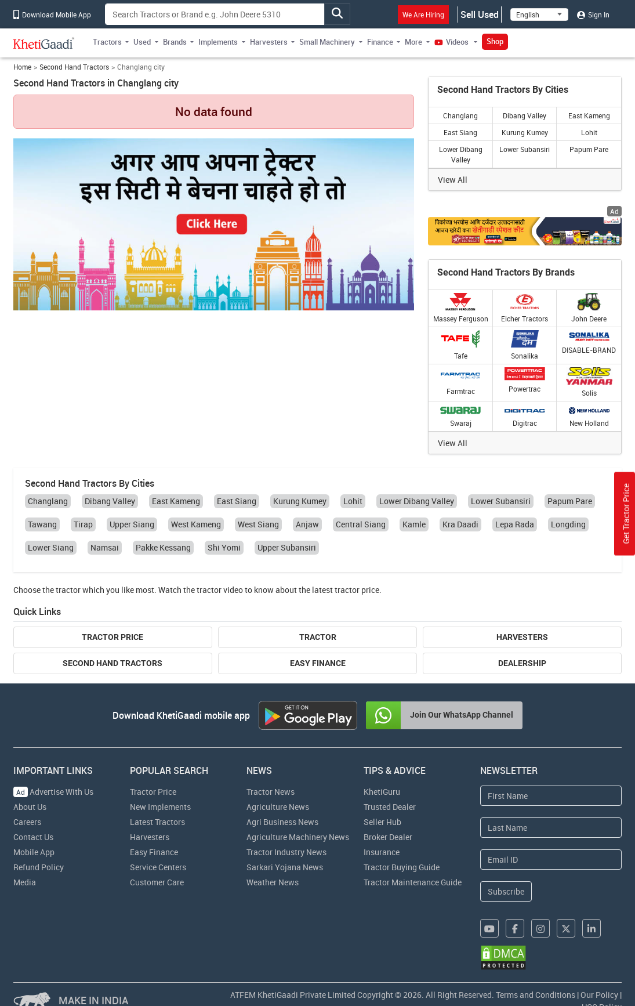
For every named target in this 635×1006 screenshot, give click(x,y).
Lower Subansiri (524, 149)
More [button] (413, 42)
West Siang (258, 524)
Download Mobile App (52, 14)
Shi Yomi (224, 547)
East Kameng (589, 115)
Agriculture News (277, 806)
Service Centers (158, 867)
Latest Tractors (157, 821)
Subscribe (506, 891)
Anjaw (307, 524)
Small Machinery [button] (327, 42)
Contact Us (33, 836)
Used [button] (142, 42)
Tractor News (270, 791)
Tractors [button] (107, 42)
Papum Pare (588, 149)
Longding (568, 524)
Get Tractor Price (626, 514)
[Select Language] (539, 14)
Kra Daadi (460, 524)
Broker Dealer (388, 836)
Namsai (104, 547)
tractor (68, 589)
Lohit (589, 132)
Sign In (593, 14)
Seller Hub (382, 821)
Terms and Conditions (535, 994)
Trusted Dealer (390, 806)
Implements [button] (218, 42)
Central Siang (361, 524)
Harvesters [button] (269, 42)
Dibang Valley (524, 115)
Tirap (83, 524)
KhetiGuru (382, 791)
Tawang (42, 524)
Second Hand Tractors (74, 67)
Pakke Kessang (163, 547)
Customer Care (157, 882)
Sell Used (480, 14)
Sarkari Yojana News (284, 867)
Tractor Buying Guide (402, 867)
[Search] (215, 14)
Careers (27, 821)
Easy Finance (318, 663)
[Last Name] (551, 827)
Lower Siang (51, 547)
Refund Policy (38, 867)
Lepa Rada (514, 524)
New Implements (160, 806)
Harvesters (522, 637)
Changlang (460, 115)
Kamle (414, 524)
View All (452, 179)
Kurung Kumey (525, 132)
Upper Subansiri (286, 547)
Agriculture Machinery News (297, 836)
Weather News (272, 882)
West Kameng (196, 524)
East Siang (460, 132)
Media (24, 882)
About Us (29, 806)
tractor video (220, 589)
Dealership (522, 663)
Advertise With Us (53, 791)
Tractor (317, 637)
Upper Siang (132, 524)
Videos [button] (452, 42)
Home (22, 67)
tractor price (357, 589)
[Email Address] (551, 859)
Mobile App (34, 851)
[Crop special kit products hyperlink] (525, 231)
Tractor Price (112, 637)
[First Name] (551, 796)
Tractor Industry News (286, 851)
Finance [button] (380, 42)
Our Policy (599, 994)
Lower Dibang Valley (460, 154)
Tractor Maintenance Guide (413, 882)
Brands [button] (175, 42)
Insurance (382, 851)
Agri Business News (282, 821)
